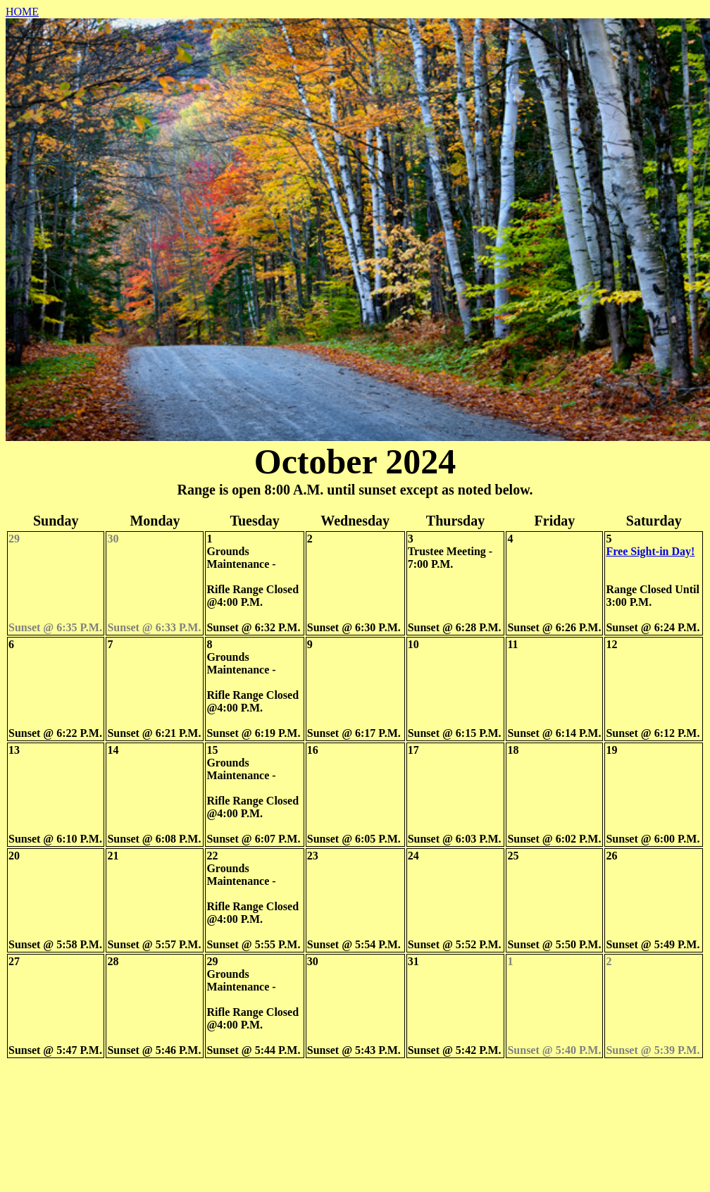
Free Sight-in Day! (650, 551)
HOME (22, 12)
